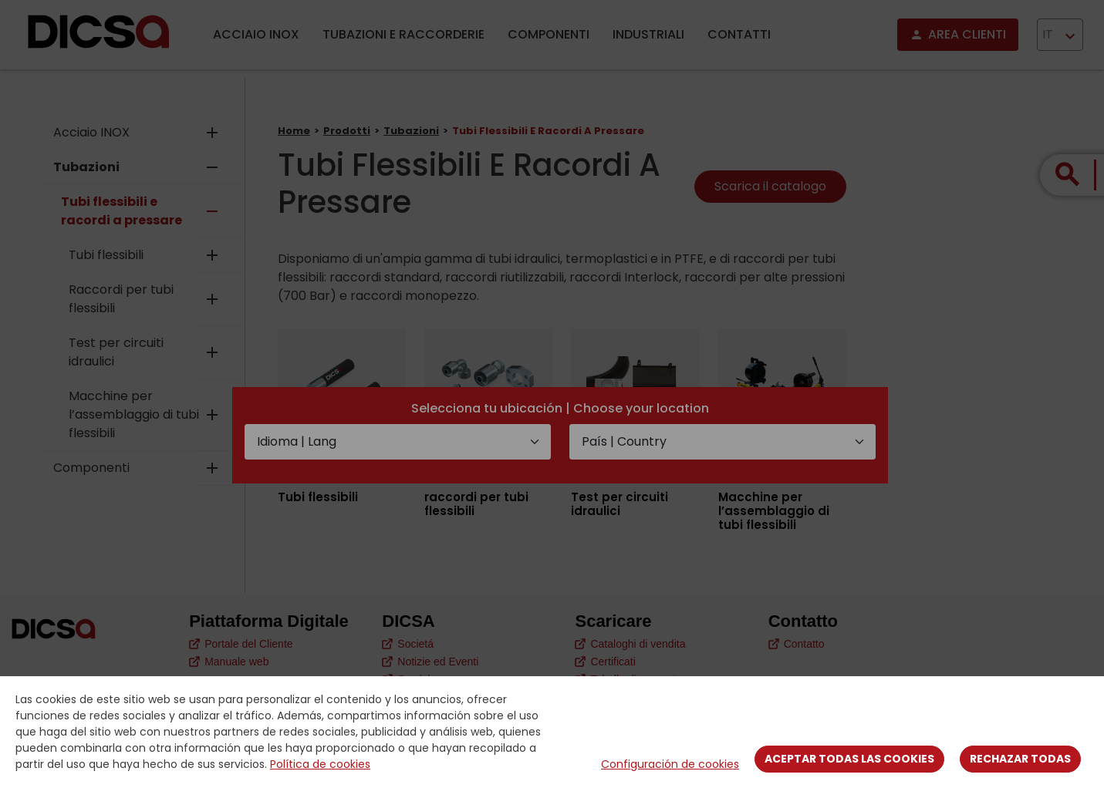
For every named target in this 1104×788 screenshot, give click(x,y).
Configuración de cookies (670, 764)
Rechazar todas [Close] (1020, 758)
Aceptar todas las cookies (849, 758)
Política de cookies (320, 764)
